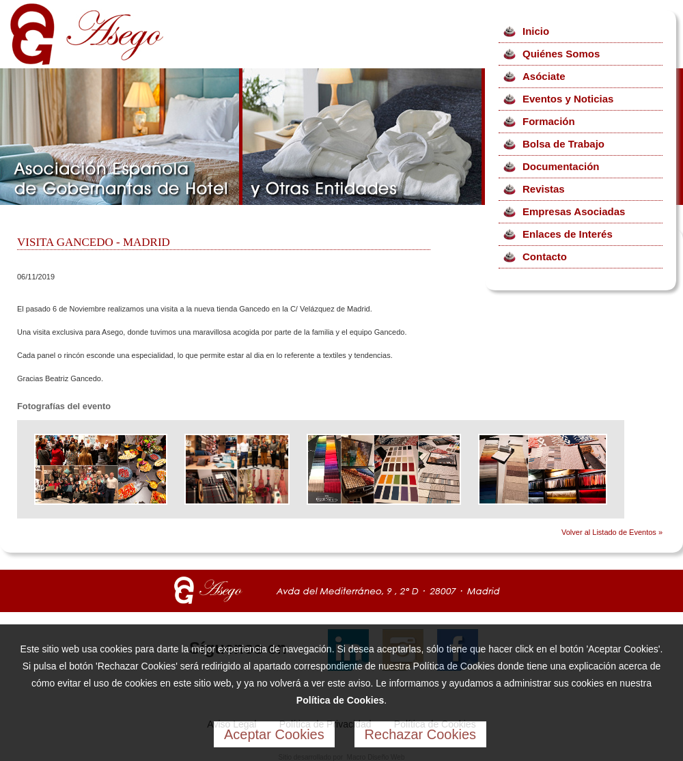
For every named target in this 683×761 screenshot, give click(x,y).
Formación (548, 121)
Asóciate (544, 76)
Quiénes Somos (561, 53)
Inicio (535, 31)
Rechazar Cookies (420, 734)
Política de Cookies (340, 700)
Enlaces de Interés (567, 234)
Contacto (544, 256)
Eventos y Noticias (567, 99)
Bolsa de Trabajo (563, 144)
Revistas (543, 189)
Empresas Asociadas (573, 211)
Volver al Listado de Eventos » (612, 532)
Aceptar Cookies (274, 734)
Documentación (561, 166)
